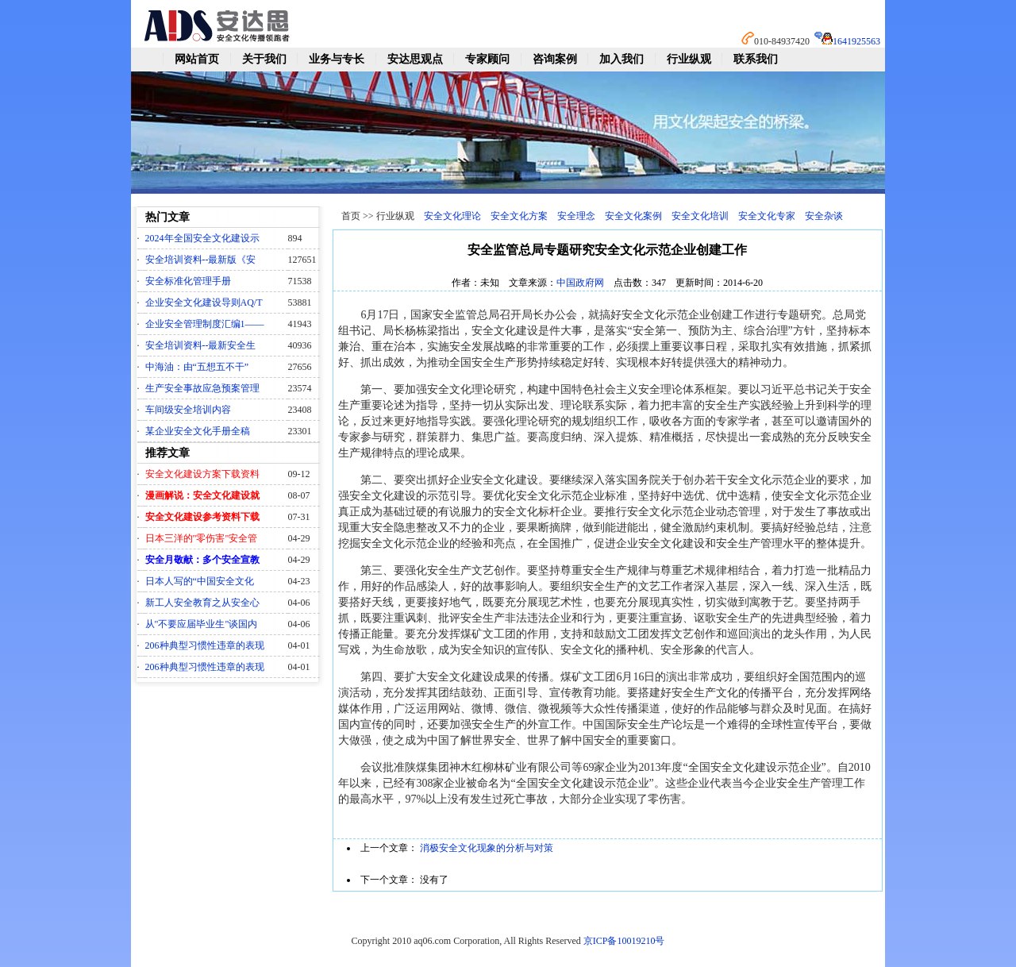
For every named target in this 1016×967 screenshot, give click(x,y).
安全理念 (576, 216)
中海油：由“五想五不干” (197, 366)
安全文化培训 (700, 216)
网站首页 (197, 59)
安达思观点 (415, 59)
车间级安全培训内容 (188, 409)
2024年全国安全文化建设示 (202, 238)
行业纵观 (689, 59)
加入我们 (621, 59)
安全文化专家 (766, 216)
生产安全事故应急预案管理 (202, 388)
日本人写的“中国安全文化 (199, 581)
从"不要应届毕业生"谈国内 (201, 624)
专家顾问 (487, 59)
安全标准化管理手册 (188, 281)
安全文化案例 (633, 216)
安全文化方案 (519, 216)
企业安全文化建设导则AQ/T (204, 302)
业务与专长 (336, 59)
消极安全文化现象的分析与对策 (486, 847)
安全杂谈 (824, 216)
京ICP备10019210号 (624, 940)
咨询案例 (555, 59)
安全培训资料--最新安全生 (200, 345)
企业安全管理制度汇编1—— (204, 323)
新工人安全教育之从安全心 (202, 602)
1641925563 (856, 41)
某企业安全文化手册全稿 (197, 431)
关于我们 (264, 59)
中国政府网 (580, 282)
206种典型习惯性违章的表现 (204, 645)
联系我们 (755, 59)
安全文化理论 (452, 216)
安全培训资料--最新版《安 (200, 259)
